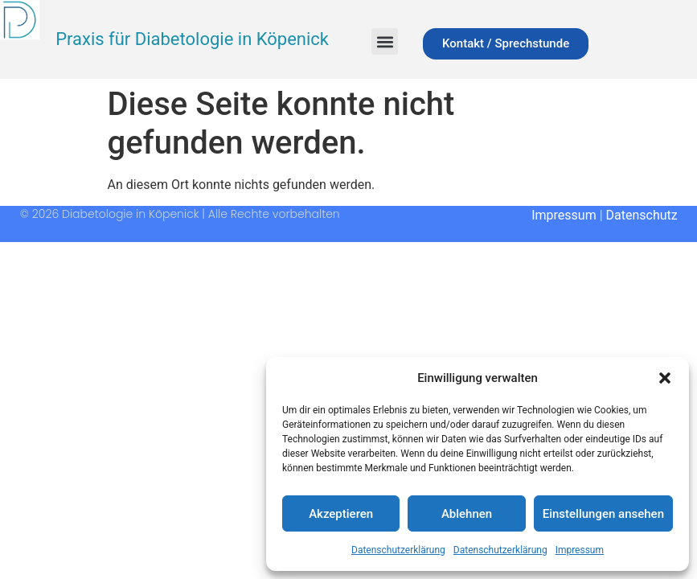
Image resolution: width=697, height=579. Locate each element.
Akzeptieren (341, 514)
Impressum (580, 550)
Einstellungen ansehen (603, 514)
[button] (665, 378)
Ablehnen (466, 514)
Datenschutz (642, 215)
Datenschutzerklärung (398, 550)
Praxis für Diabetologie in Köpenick (192, 39)
